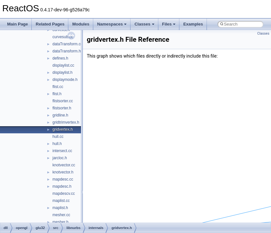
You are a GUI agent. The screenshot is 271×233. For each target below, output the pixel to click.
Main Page (17, 24)
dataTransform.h (66, 51)
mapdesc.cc (62, 179)
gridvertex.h (62, 129)
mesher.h (60, 222)
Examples (193, 24)
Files (169, 24)
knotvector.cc (63, 165)
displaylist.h (62, 72)
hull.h (57, 143)
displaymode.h (64, 79)
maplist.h (60, 207)
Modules (80, 24)
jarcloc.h (59, 158)
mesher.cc (61, 215)
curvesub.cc (62, 37)
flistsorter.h (61, 108)
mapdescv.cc (63, 193)
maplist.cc (61, 200)
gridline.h (60, 115)
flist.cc (57, 86)
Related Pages (50, 24)
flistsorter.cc (62, 101)
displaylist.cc (63, 65)
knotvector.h (62, 172)
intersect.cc (62, 151)
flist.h (57, 94)
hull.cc (57, 136)
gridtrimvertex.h (65, 122)
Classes (144, 24)
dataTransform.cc (67, 44)
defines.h (60, 58)
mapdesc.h (62, 186)
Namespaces (112, 24)
